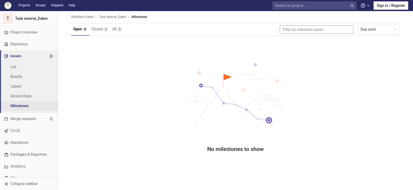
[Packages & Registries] (29, 154)
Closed (99, 29)
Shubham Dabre (82, 17)
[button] (29, 183)
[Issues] (29, 56)
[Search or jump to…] (315, 5)
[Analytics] (29, 166)
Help (72, 5)
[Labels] (29, 86)
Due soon (379, 29)
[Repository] (29, 44)
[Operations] (29, 143)
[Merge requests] (29, 119)
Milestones (139, 17)
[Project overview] (29, 32)
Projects (24, 5)
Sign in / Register (391, 5)
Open (80, 29)
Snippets (57, 5)
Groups (41, 5)
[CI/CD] (29, 131)
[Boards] (29, 77)
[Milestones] (29, 106)
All (117, 29)
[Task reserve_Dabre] (29, 18)
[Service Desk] (29, 96)
